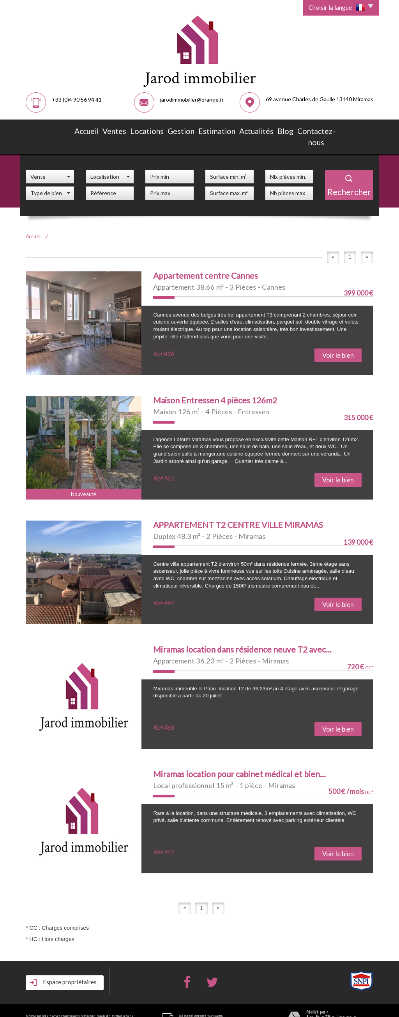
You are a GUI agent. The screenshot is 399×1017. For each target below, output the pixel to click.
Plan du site (103, 1001)
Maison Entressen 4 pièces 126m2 (215, 385)
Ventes (111, 129)
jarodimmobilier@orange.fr (192, 99)
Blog (269, 129)
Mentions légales (122, 1001)
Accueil (83, 129)
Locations (142, 129)
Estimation (206, 129)
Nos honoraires (35, 1005)
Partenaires (53, 1005)
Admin (65, 1005)
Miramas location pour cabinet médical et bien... (239, 759)
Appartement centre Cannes (205, 261)
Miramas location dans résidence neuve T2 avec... (242, 634)
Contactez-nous (305, 129)
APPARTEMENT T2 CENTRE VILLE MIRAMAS (238, 510)
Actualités (241, 129)
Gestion (173, 129)
